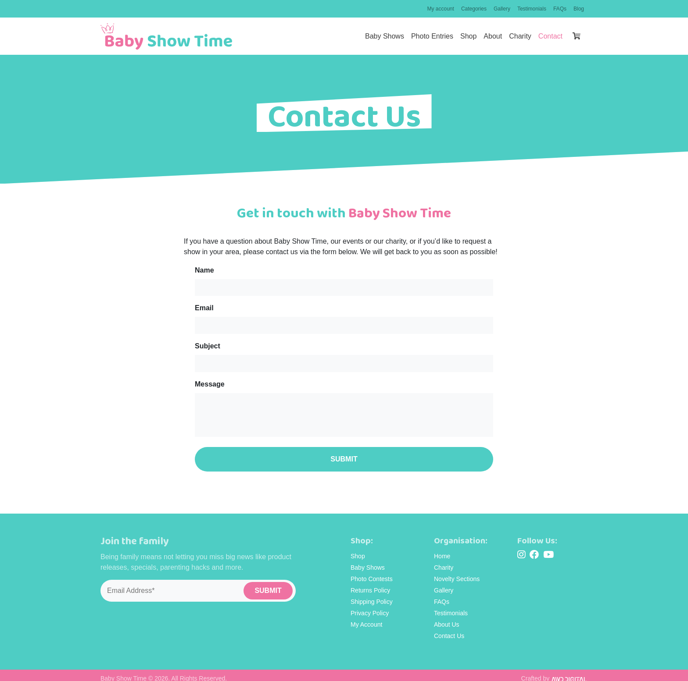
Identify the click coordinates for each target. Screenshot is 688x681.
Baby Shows (384, 36)
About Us (446, 617)
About (493, 36)
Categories (474, 9)
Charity (520, 36)
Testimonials (531, 9)
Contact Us (449, 629)
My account (440, 9)
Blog (578, 9)
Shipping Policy (372, 595)
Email (204, 307)
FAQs (559, 9)
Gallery (502, 9)
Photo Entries (432, 36)
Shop (468, 36)
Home (442, 549)
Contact (550, 36)
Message (210, 380)
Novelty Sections (457, 572)
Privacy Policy (370, 606)
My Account (366, 617)
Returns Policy (370, 583)
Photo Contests (372, 572)
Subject (207, 344)
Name (204, 270)
